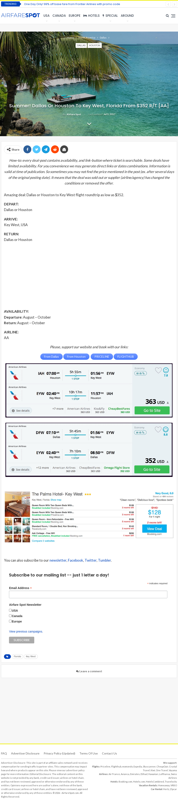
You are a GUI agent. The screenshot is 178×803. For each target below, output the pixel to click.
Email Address (20, 588)
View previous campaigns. (26, 631)
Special (110, 15)
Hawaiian (153, 773)
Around (127, 15)
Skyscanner (149, 766)
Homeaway (164, 785)
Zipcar (173, 789)
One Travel (162, 770)
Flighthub (116, 766)
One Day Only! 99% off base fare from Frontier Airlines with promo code (72, 4)
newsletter (58, 560)
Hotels (91, 15)
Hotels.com (139, 781)
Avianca (125, 773)
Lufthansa (164, 773)
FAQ (4, 753)
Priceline (105, 766)
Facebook (75, 560)
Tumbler (104, 560)
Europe (74, 15)
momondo (127, 766)
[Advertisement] (89, 275)
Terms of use (88, 753)
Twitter (91, 560)
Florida (17, 656)
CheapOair (162, 766)
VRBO (173, 785)
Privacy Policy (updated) (59, 753)
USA (46, 15)
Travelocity (171, 781)
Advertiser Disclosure (25, 753)
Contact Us (109, 753)
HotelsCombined (155, 781)
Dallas (81, 45)
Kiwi (153, 770)
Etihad (144, 773)
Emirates (135, 773)
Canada (59, 15)
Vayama (173, 770)
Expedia (138, 766)
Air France (114, 773)
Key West (31, 656)
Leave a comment (89, 671)
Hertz (166, 789)
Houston (94, 45)
